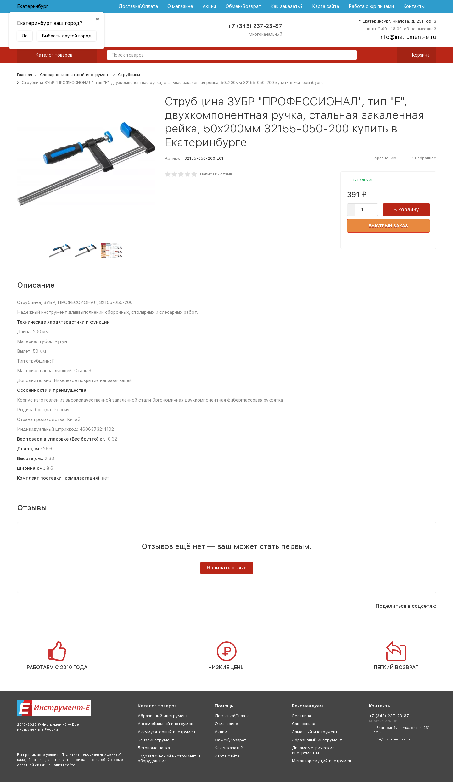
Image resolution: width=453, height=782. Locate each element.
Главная (24, 74)
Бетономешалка (154, 748)
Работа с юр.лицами (371, 6)
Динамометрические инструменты (313, 750)
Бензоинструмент (156, 740)
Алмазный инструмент (315, 731)
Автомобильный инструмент (166, 723)
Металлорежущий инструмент (322, 760)
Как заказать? (287, 6)
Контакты (414, 6)
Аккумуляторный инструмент (167, 731)
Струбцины (129, 74)
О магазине (180, 6)
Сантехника (303, 723)
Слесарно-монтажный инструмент (75, 74)
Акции (209, 6)
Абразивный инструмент (163, 715)
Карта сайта (325, 6)
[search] (350, 55)
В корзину (406, 210)
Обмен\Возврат (243, 6)
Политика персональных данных (91, 754)
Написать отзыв (216, 174)
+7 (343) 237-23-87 (254, 26)
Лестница (301, 715)
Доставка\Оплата (138, 6)
